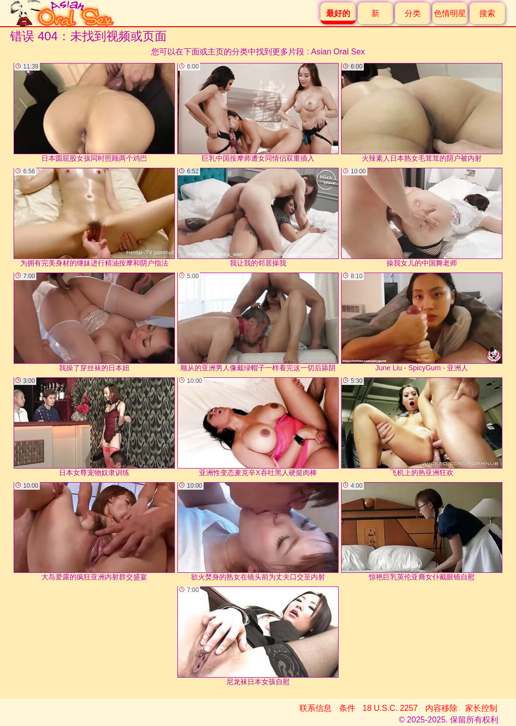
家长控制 (481, 708)
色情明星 (450, 13)
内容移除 (441, 708)
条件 (347, 708)
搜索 (487, 13)
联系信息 (315, 708)
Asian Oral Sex (338, 51)
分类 (413, 13)
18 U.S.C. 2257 (390, 708)
